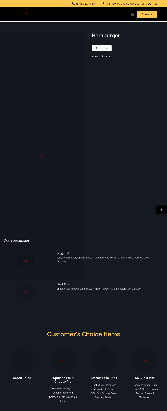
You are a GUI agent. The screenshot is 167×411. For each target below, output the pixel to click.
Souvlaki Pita (145, 378)
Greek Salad (22, 378)
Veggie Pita (63, 253)
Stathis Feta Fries (104, 378)
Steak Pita (63, 284)
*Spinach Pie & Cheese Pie (63, 379)
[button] (132, 14)
